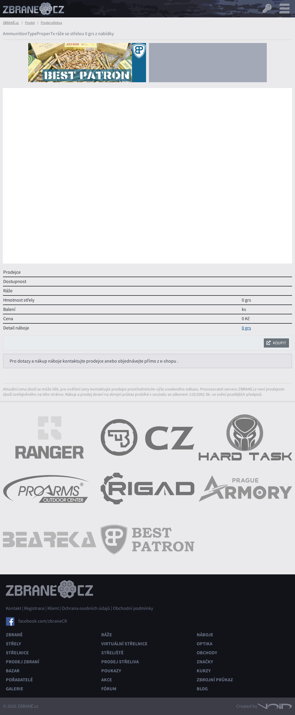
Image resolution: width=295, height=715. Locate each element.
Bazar (12, 671)
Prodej (30, 22)
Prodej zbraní (22, 662)
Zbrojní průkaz (215, 680)
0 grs (246, 328)
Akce (106, 680)
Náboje (205, 635)
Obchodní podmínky (133, 608)
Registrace (34, 608)
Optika (204, 644)
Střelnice (17, 653)
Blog (202, 689)
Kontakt (13, 608)
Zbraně (14, 635)
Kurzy (204, 671)
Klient (53, 608)
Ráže (106, 635)
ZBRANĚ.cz (11, 22)
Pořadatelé (19, 680)
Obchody (207, 653)
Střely (13, 644)
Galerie (14, 689)
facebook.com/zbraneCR (42, 621)
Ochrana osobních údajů (86, 608)
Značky (205, 662)
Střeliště (112, 653)
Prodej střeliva (51, 22)
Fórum (108, 689)
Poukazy (111, 671)
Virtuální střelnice (124, 644)
